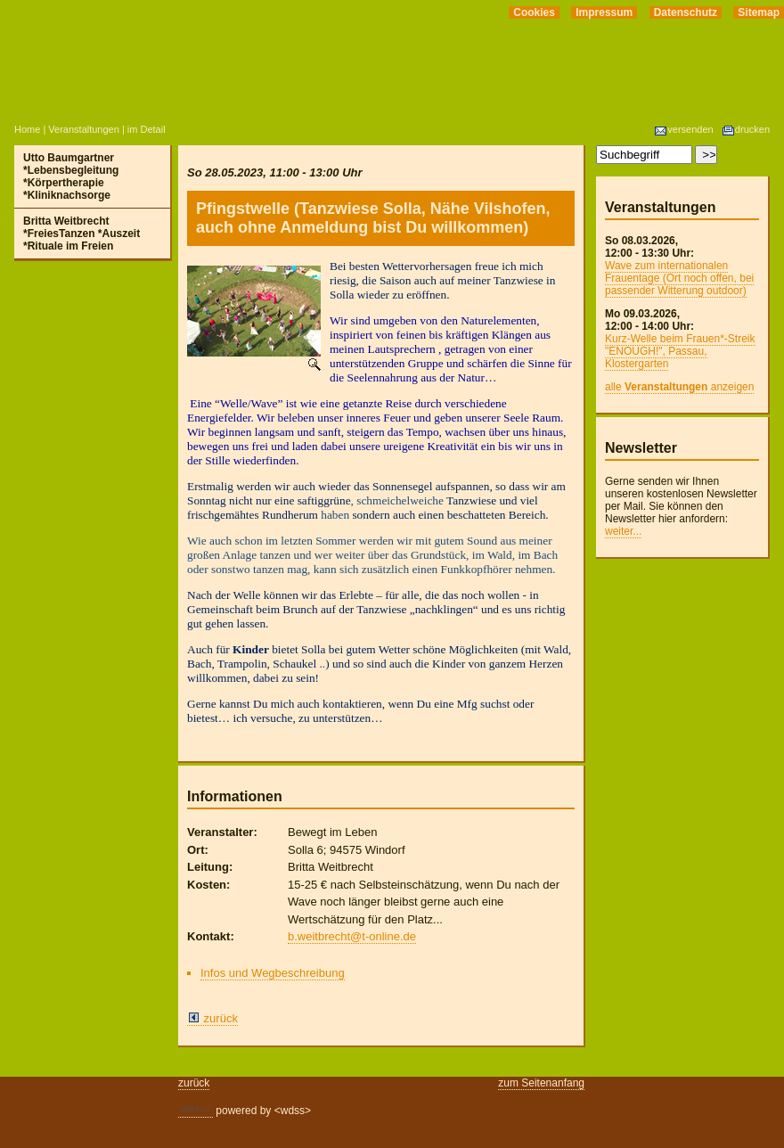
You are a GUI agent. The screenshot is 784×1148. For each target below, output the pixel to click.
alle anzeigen (679, 387)
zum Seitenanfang (541, 1083)
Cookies (534, 12)
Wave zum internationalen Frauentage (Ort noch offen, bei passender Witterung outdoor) (679, 278)
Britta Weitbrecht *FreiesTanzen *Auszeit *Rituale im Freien (81, 233)
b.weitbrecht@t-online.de (352, 936)
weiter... (623, 531)
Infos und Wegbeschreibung (272, 973)
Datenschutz (685, 12)
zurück (212, 1018)
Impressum (604, 12)
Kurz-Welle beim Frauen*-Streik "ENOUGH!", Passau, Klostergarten (680, 351)
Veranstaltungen (83, 129)
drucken (746, 129)
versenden (683, 129)
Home (27, 129)
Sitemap (759, 12)
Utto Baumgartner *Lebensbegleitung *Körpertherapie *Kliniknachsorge (70, 176)
